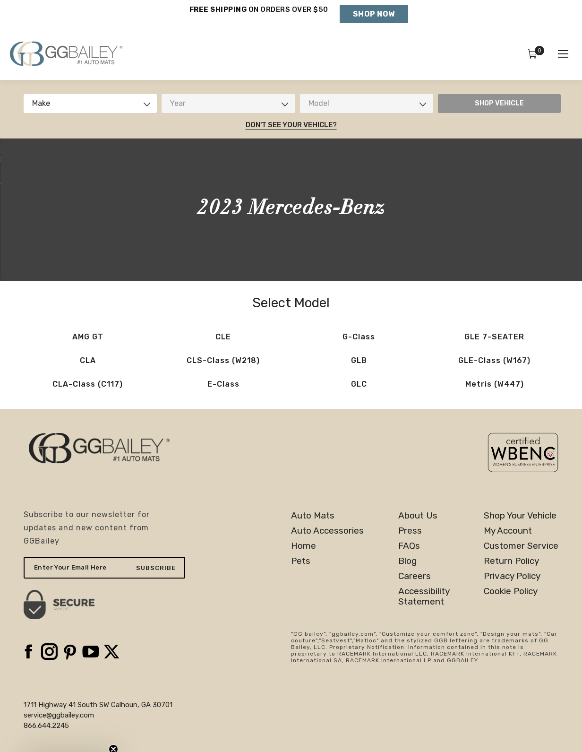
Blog (407, 561)
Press (410, 531)
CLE (223, 336)
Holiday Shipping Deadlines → (259, 19)
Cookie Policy (511, 591)
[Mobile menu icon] (563, 53)
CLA (88, 360)
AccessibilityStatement (424, 596)
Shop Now (374, 13)
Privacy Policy (512, 576)
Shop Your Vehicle (520, 515)
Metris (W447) (494, 384)
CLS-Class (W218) (223, 360)
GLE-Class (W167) (494, 360)
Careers (414, 576)
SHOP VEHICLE (499, 103)
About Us (417, 515)
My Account (508, 531)
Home (303, 546)
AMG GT (87, 336)
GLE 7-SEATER (494, 336)
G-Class (358, 336)
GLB (359, 360)
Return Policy (511, 561)
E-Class (223, 384)
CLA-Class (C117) (87, 384)
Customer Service (521, 546)
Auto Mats (312, 515)
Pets (300, 561)
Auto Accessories (327, 531)
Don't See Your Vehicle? (291, 125)
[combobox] (90, 103)
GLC (359, 384)
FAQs (409, 546)
